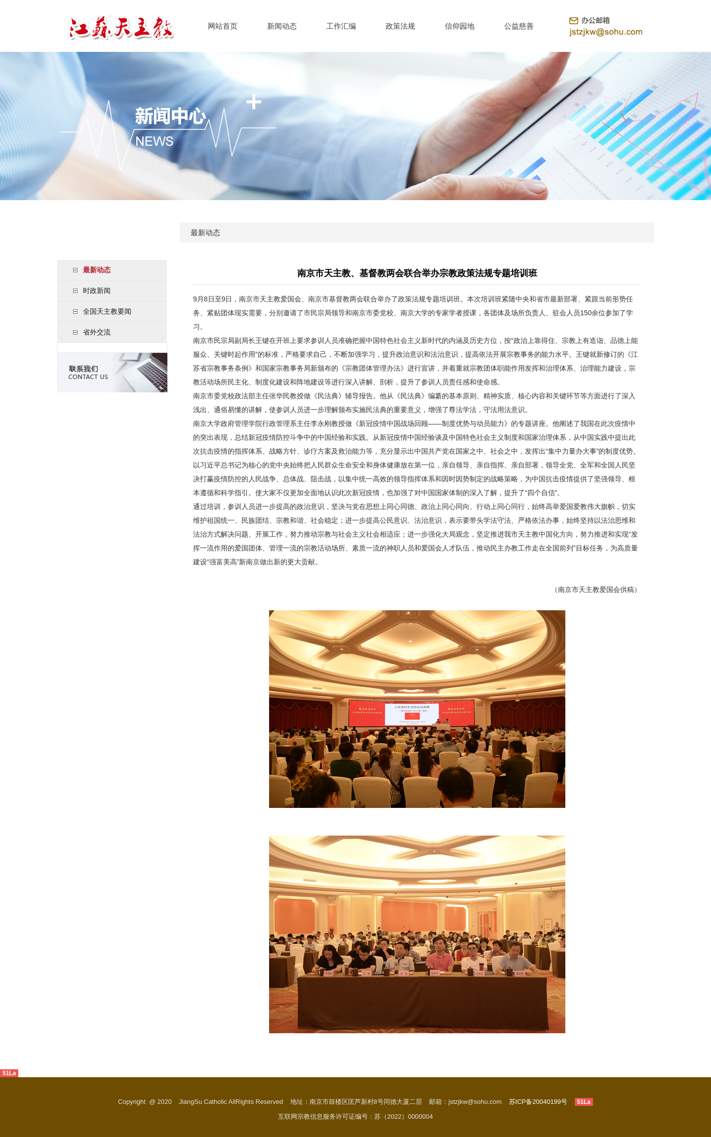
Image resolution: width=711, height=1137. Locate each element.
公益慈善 (519, 26)
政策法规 (400, 26)
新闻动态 (282, 26)
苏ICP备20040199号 (538, 1101)
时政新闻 (97, 291)
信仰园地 (459, 26)
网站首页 (222, 26)
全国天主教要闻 (107, 311)
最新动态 (97, 270)
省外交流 (97, 332)
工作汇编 (341, 26)
